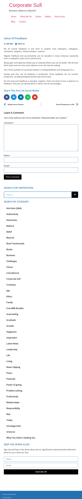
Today (9, 420)
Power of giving (13, 384)
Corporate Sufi (25, 5)
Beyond (10, 237)
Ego (8, 290)
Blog (13, 22)
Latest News (12, 343)
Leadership (11, 349)
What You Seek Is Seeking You (20, 437)
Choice (9, 267)
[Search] (75, 195)
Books (38, 16)
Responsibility (13, 408)
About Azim (60, 16)
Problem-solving (14, 390)
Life (8, 355)
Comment (9, 123)
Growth (10, 326)
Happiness (11, 331)
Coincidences (12, 273)
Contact (22, 22)
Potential (10, 378)
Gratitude (11, 320)
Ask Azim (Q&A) (14, 208)
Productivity (12, 396)
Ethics (9, 296)
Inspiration (11, 337)
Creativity (11, 284)
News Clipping (13, 367)
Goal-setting (12, 314)
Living (9, 361)
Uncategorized (13, 426)
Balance (10, 225)
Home (14, 16)
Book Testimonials (15, 243)
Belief (9, 231)
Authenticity (12, 214)
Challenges (11, 261)
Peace (9, 373)
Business (10, 255)
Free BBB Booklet (15, 308)
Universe (10, 431)
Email (7, 166)
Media (48, 16)
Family (9, 302)
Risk (8, 414)
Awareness (11, 220)
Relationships (12, 402)
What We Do (26, 16)
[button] (7, 97)
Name (7, 156)
